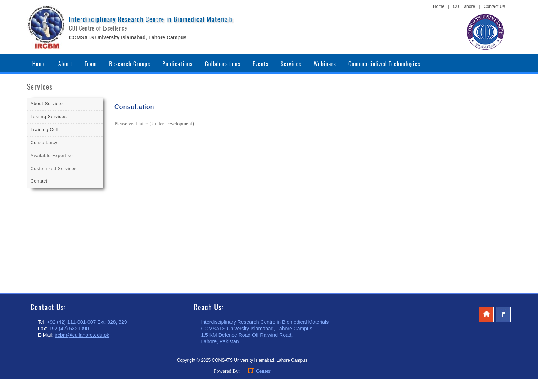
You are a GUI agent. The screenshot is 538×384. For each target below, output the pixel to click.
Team (91, 63)
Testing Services (49, 116)
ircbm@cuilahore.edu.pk (82, 335)
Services (291, 63)
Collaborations (222, 63)
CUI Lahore (464, 6)
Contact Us (494, 6)
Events (260, 63)
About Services (47, 103)
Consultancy (44, 142)
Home (438, 6)
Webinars (324, 63)
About (65, 63)
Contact (39, 181)
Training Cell (45, 129)
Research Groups (129, 63)
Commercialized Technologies (384, 63)
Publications (177, 63)
